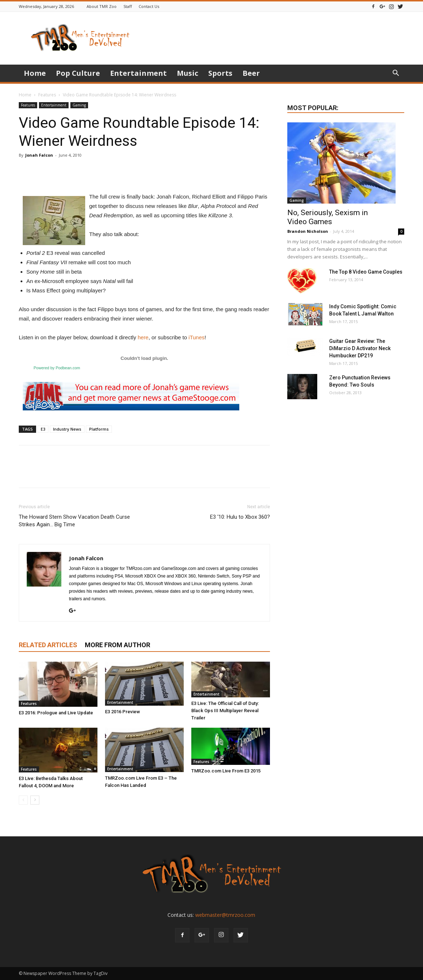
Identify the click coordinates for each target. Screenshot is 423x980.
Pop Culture (78, 73)
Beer (251, 73)
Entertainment (138, 73)
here (143, 337)
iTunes (196, 337)
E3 (43, 429)
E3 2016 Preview (122, 711)
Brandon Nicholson (307, 231)
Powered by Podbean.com (57, 368)
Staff (127, 6)
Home (35, 73)
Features (47, 95)
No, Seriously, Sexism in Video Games (327, 217)
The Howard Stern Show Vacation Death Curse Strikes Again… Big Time (74, 521)
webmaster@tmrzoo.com (225, 914)
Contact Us (149, 6)
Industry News (67, 429)
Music (187, 73)
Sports (220, 73)
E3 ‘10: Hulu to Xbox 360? (240, 517)
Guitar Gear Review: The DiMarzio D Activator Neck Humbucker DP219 (360, 348)
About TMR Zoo (102, 6)
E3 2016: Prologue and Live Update (56, 712)
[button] (395, 73)
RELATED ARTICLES (48, 645)
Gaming (79, 105)
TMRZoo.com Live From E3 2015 (226, 771)
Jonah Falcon (39, 155)
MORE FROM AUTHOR (117, 645)
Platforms (99, 429)
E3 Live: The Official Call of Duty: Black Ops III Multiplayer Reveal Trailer (225, 710)
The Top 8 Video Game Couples (365, 272)
